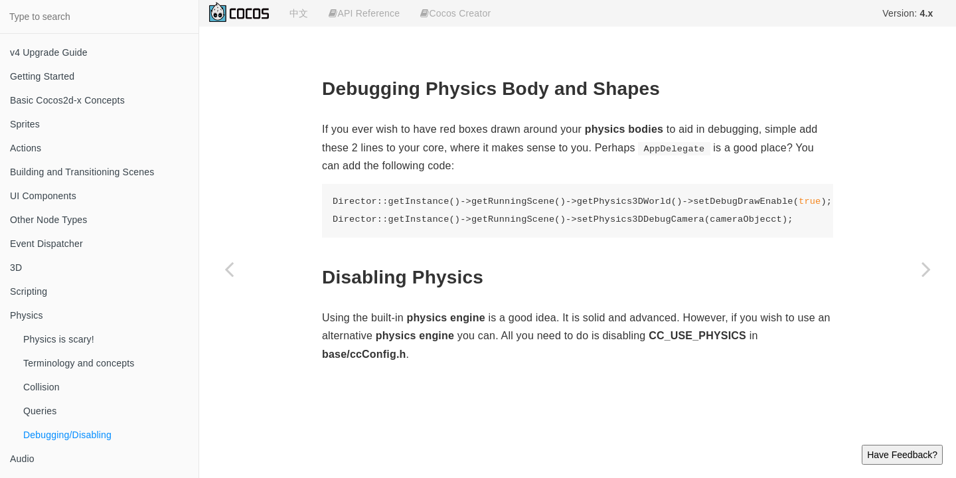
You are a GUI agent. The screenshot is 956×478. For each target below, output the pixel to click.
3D (16, 267)
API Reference (364, 13)
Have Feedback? (902, 454)
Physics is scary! (58, 339)
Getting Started (42, 76)
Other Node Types (49, 219)
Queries (39, 411)
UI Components (43, 196)
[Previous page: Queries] (229, 269)
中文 (298, 13)
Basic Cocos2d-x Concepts (67, 100)
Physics (26, 315)
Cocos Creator (455, 13)
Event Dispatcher (46, 243)
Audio (22, 458)
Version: (907, 13)
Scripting (28, 291)
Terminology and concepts (78, 363)
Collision (41, 387)
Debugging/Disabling (67, 435)
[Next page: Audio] (926, 269)
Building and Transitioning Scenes (82, 172)
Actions (25, 148)
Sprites (25, 124)
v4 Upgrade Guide (49, 52)
